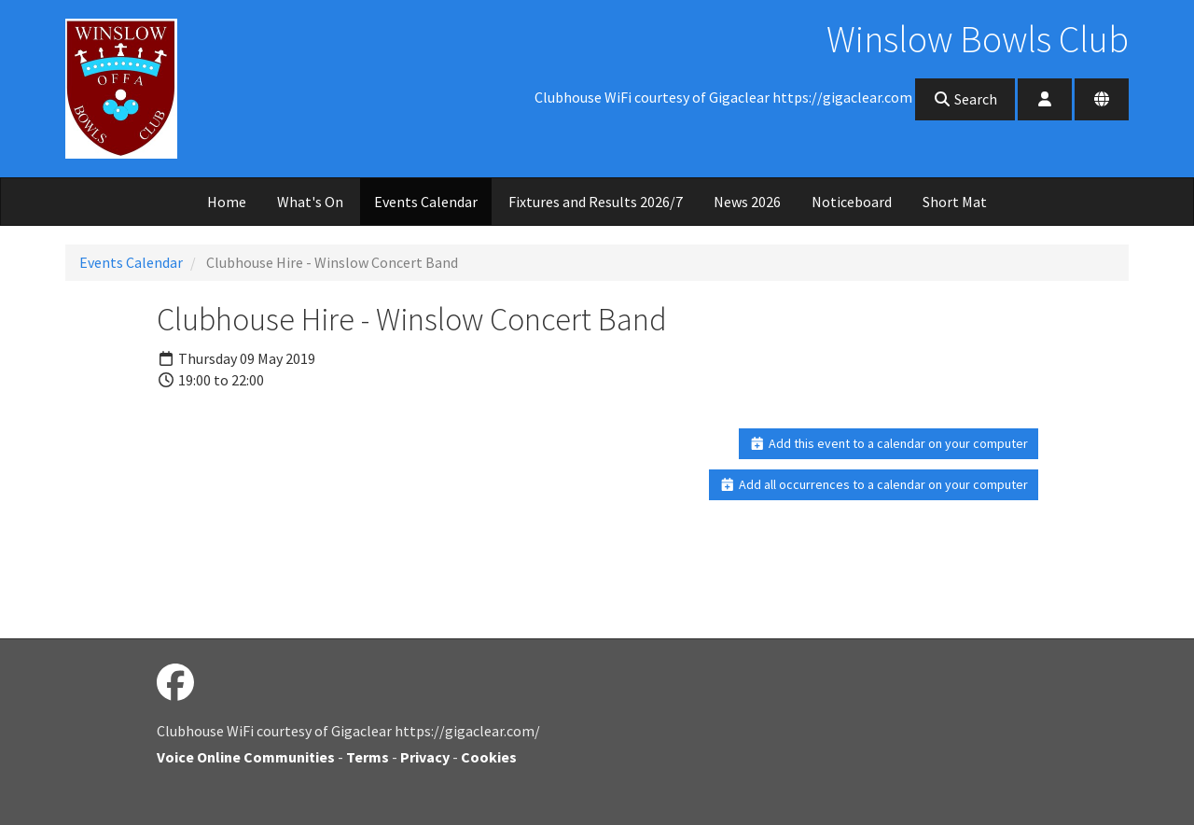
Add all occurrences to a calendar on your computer (873, 484)
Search (965, 99)
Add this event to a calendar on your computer (888, 443)
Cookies (489, 757)
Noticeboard (852, 201)
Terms (367, 757)
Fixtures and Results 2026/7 (595, 201)
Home (226, 201)
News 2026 (747, 201)
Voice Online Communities (246, 757)
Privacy (425, 757)
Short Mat (955, 201)
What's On (310, 201)
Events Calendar (426, 201)
